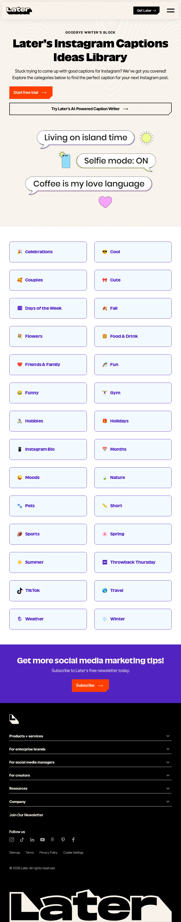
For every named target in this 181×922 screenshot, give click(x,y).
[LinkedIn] (32, 839)
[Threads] (52, 839)
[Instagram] (11, 839)
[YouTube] (42, 839)
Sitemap (14, 852)
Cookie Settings (73, 852)
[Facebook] (73, 839)
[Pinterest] (63, 839)
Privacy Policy (48, 852)
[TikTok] (22, 839)
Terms (30, 852)
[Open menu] (170, 10)
